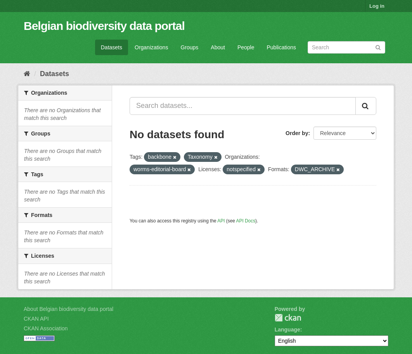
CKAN (288, 318)
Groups (189, 47)
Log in (376, 6)
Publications (281, 47)
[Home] (27, 74)
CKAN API (36, 319)
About (218, 47)
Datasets (111, 47)
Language (287, 329)
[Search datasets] (346, 47)
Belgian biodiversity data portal (104, 25)
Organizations (151, 47)
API (221, 221)
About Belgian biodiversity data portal (68, 309)
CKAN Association (46, 328)
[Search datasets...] (243, 106)
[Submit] (378, 46)
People (245, 47)
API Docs (246, 221)
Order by (297, 133)
